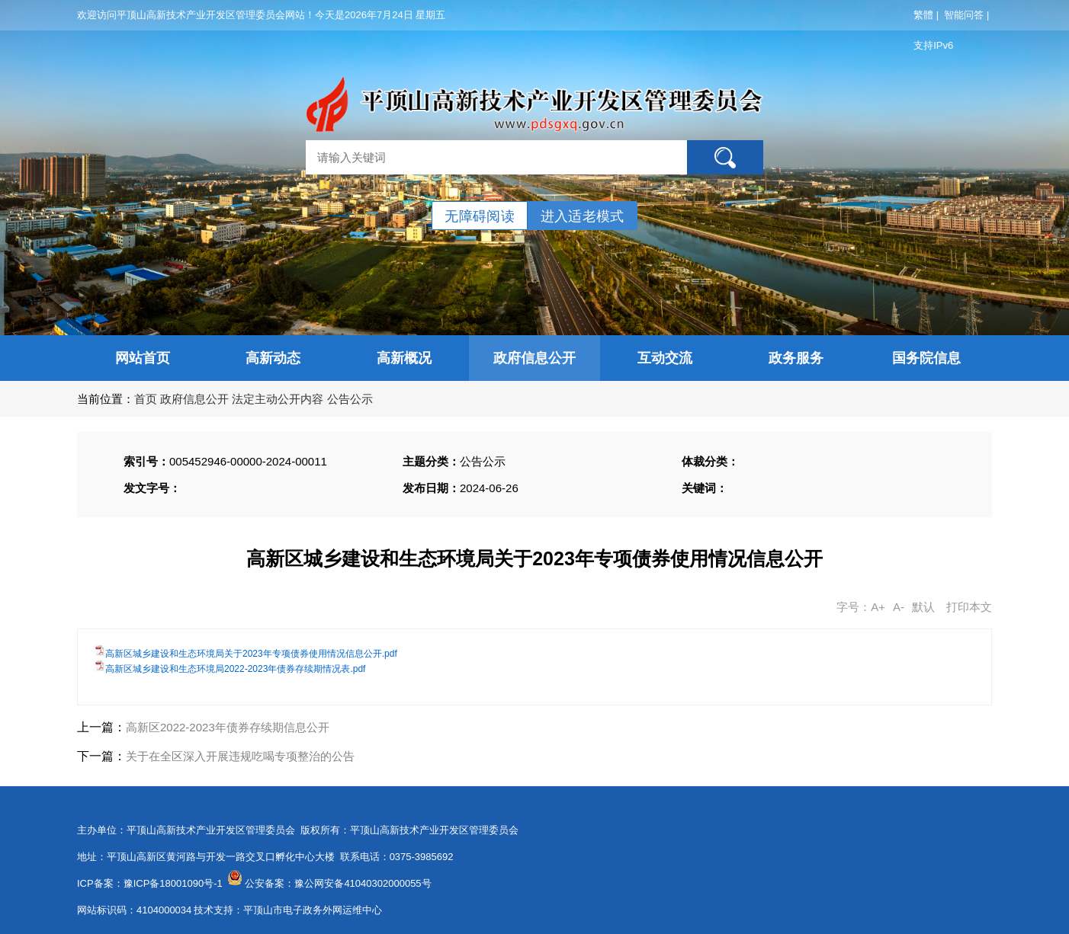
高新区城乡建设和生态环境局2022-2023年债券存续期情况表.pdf (235, 669)
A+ (878, 606)
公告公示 (350, 398)
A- (898, 606)
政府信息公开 (534, 358)
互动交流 (664, 358)
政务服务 (796, 358)
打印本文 (969, 606)
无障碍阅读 (480, 216)
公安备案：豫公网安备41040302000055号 (338, 883)
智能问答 (964, 15)
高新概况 (404, 358)
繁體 (923, 15)
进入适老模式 (582, 216)
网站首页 (142, 358)
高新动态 (273, 358)
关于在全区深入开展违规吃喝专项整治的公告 (240, 756)
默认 (923, 606)
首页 (145, 398)
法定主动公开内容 (277, 398)
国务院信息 (926, 358)
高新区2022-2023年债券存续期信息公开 (227, 727)
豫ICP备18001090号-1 (173, 883)
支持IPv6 (933, 45)
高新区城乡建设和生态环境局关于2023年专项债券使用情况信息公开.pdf (251, 653)
